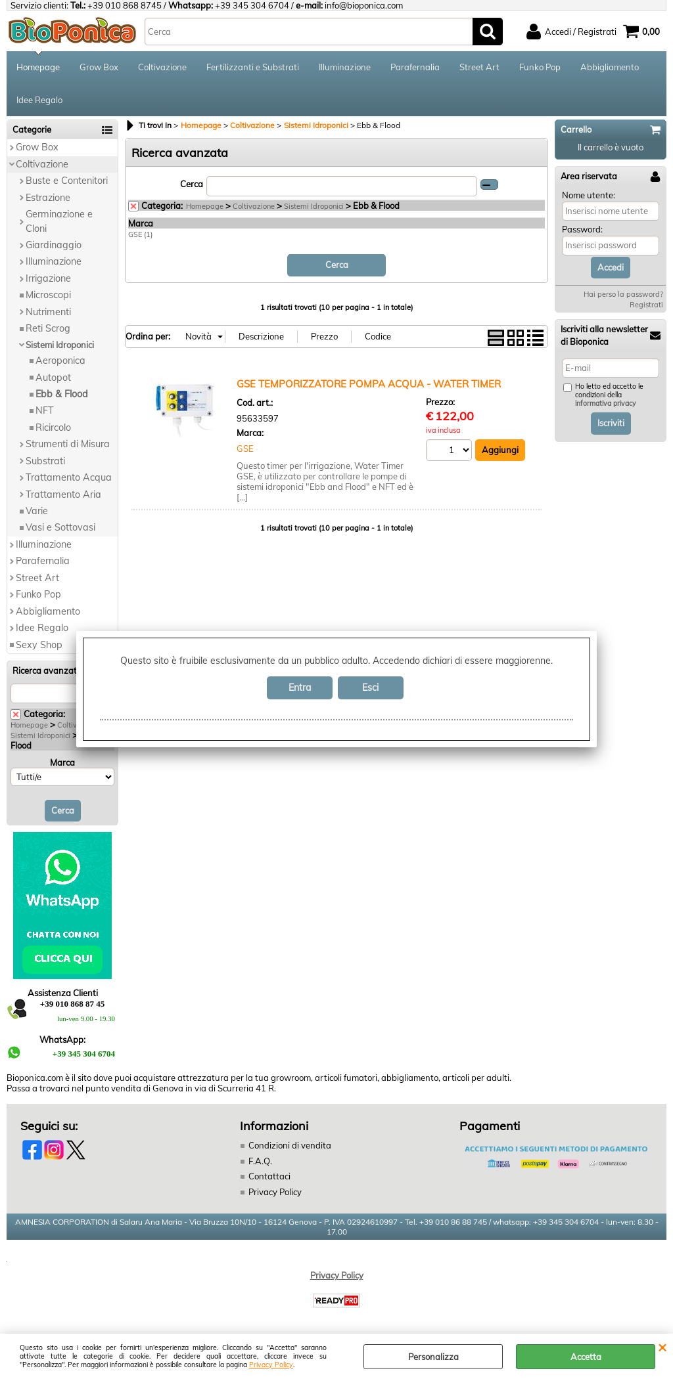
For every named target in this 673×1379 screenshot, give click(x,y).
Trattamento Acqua (69, 477)
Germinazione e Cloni (59, 221)
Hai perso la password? (623, 294)
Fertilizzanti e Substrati (252, 67)
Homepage (38, 67)
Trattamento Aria (63, 494)
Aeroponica (60, 360)
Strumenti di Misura (68, 444)
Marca (62, 762)
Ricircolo (53, 427)
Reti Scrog (48, 328)
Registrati (646, 304)
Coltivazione (162, 67)
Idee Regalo (39, 100)
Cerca (191, 184)
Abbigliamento (609, 67)
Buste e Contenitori (67, 180)
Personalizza (433, 1356)
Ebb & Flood (61, 394)
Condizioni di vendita (289, 1145)
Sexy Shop (39, 645)
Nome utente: (588, 195)
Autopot (53, 377)
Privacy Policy (271, 1365)
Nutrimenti (48, 312)
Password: (582, 229)
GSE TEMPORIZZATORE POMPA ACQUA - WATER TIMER (369, 384)
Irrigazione (48, 278)
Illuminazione (345, 67)
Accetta (585, 1356)
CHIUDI (662, 1346)
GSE (245, 448)
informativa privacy (605, 403)
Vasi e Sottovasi (60, 527)
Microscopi (48, 295)
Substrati (45, 461)
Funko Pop (540, 67)
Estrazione (48, 198)
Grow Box (99, 67)
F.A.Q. (260, 1161)
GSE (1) (140, 234)
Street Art (479, 67)
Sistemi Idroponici (60, 344)
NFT (44, 410)
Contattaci (269, 1176)
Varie (37, 511)
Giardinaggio (53, 245)
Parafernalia (415, 67)
